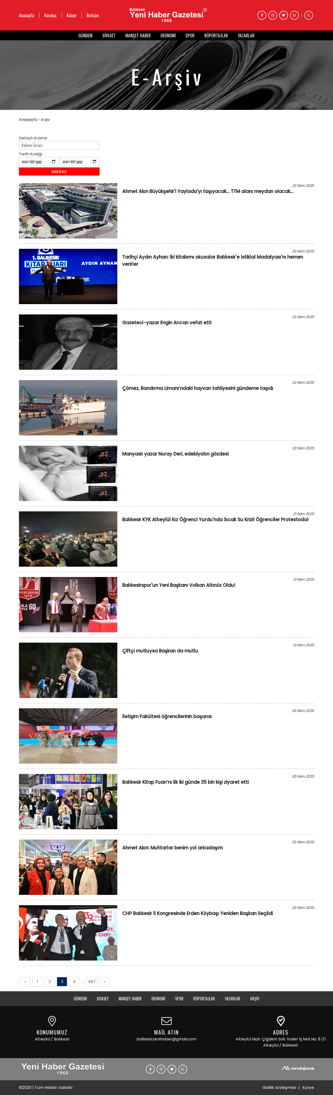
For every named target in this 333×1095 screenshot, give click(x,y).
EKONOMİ (168, 35)
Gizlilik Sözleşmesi (279, 1087)
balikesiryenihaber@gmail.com (166, 1039)
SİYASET (109, 35)
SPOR (190, 35)
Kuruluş (50, 15)
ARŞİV (254, 999)
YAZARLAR (246, 35)
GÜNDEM (85, 35)
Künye (71, 15)
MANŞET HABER (138, 35)
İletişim (93, 15)
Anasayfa (26, 15)
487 (92, 981)
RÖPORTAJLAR (216, 35)
